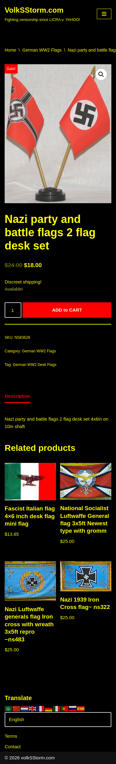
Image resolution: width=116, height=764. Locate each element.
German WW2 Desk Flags (34, 365)
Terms (11, 736)
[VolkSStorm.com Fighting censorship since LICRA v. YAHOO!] (42, 13)
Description (17, 396)
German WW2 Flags (42, 50)
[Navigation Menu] (104, 14)
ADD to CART (67, 310)
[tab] (17, 396)
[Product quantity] (13, 310)
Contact (13, 746)
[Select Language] (58, 719)
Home (10, 50)
